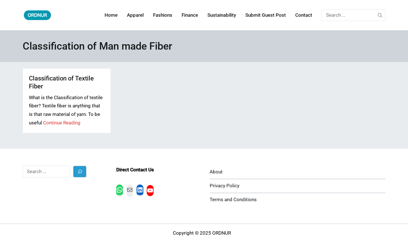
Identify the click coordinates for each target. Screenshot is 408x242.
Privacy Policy (224, 185)
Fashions (162, 15)
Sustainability (221, 15)
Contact (303, 15)
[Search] (79, 171)
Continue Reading (61, 123)
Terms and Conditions (233, 199)
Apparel (135, 15)
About (216, 172)
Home (111, 15)
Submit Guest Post (265, 15)
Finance (190, 15)
